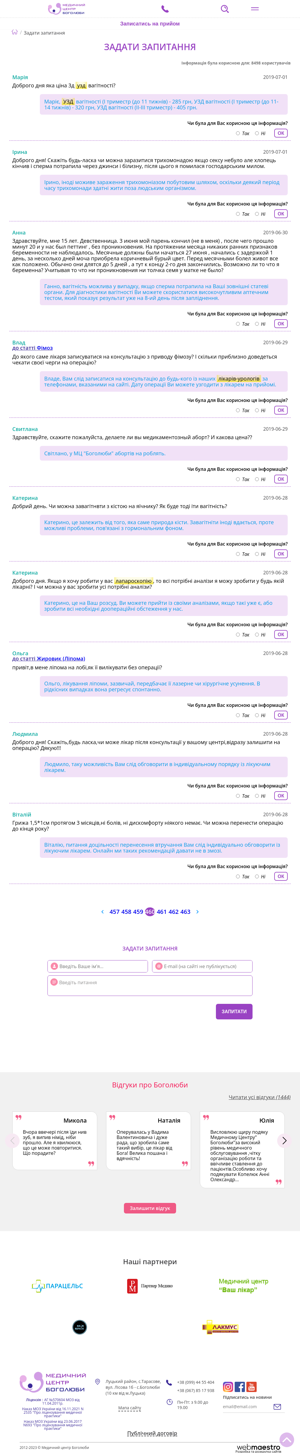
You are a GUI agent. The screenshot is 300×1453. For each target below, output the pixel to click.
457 (115, 912)
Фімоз (45, 347)
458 (126, 912)
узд (81, 85)
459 (138, 912)
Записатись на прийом (150, 23)
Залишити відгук (150, 1208)
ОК (281, 133)
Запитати (234, 1011)
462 (173, 912)
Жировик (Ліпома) (61, 658)
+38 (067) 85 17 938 (195, 1390)
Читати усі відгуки (260, 1097)
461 (162, 912)
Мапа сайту (129, 1407)
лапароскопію (134, 580)
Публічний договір (152, 1433)
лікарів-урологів (238, 378)
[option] (55, 1140)
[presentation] (83, 1011)
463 (185, 912)
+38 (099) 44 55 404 (195, 1382)
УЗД (68, 101)
